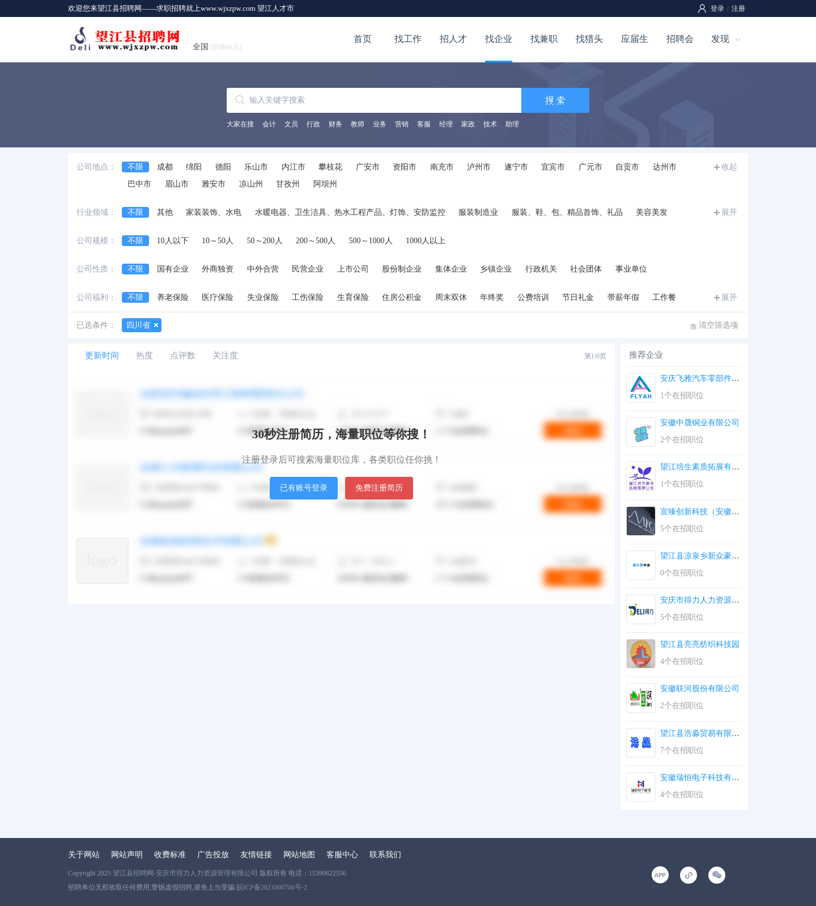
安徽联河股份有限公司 (700, 688)
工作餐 (664, 297)
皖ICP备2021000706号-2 (271, 887)
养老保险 (173, 297)
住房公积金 (402, 297)
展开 (729, 212)
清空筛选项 (718, 325)
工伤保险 (308, 297)
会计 (269, 124)
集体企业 (451, 269)
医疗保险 (217, 297)
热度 (144, 355)
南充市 (442, 167)
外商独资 (217, 269)
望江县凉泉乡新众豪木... (703, 556)
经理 (446, 124)
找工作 (408, 39)
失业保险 (263, 297)
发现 (720, 39)
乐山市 (256, 167)
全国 (217, 47)
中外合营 (263, 269)
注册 (738, 8)
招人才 (453, 39)
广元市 (590, 167)
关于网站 (84, 854)
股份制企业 (402, 269)
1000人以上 (425, 240)
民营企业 (308, 269)
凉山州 (251, 184)
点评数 (183, 355)
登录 (717, 8)
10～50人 (217, 240)
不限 (135, 167)
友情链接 (256, 854)
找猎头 (589, 39)
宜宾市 (553, 167)
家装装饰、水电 (213, 212)
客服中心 (342, 854)
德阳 (223, 167)
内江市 (293, 167)
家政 (468, 124)
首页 (363, 39)
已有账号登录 (304, 488)
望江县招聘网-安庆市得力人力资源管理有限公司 (185, 873)
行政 (313, 124)
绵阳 (194, 167)
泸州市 (479, 167)
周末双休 (451, 297)
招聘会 (680, 39)
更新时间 (102, 355)
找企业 (498, 39)
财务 (335, 124)
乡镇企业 (496, 269)
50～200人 (265, 240)
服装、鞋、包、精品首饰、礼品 (567, 212)
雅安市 (214, 184)
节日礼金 (578, 297)
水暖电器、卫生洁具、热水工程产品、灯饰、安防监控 (350, 212)
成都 (165, 167)
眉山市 (177, 184)
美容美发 (652, 212)
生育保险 (353, 297)
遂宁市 (516, 167)
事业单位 (631, 269)
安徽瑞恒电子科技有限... (703, 777)
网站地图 (299, 854)
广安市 (368, 167)
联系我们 (385, 854)
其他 (165, 212)
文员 (291, 124)
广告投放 (213, 854)
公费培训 (533, 297)
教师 (357, 124)
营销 (402, 124)
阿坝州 (325, 184)
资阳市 (404, 167)
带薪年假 (623, 297)
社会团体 (586, 269)
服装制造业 (478, 212)
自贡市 (627, 167)
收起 (729, 167)
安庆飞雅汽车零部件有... (703, 378)
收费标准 (170, 854)
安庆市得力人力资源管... (703, 600)
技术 (490, 124)
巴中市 (139, 184)
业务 (379, 124)
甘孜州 (288, 184)
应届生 (634, 39)
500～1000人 (371, 240)
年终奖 (492, 297)
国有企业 (173, 269)
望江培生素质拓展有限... (703, 467)
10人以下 (173, 240)
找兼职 (544, 39)
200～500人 (315, 240)
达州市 (665, 167)
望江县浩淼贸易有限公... (703, 733)
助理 (512, 124)
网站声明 (127, 854)
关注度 (225, 355)
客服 (424, 124)
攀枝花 (330, 167)
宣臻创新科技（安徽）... (703, 511)
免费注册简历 (379, 488)
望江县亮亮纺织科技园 (700, 644)
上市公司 (353, 269)
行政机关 (541, 269)
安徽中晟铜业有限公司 (700, 422)
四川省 (138, 325)
